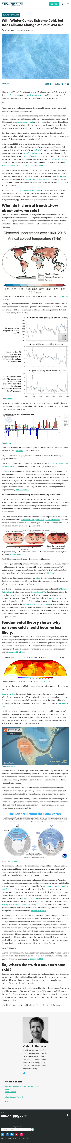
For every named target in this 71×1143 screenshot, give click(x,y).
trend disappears (30, 898)
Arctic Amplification (15, 652)
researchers (11, 694)
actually (5, 904)
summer (56, 598)
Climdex (9, 398)
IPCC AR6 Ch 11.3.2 (22, 490)
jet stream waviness (22, 904)
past (50, 598)
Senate (7, 1089)
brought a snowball (25, 122)
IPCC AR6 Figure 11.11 (17, 554)
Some (4, 694)
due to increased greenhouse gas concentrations (40, 519)
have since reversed (38, 910)
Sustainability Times (29, 156)
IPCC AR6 (62, 176)
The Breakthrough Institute (34, 95)
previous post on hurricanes (29, 190)
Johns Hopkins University (14, 1097)
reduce (11, 904)
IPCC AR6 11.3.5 (50, 573)
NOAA (8, 443)
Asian (7, 1094)
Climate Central (36, 592)
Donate (54, 4)
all (64, 162)
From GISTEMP (45, 681)
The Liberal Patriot (13, 95)
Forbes (36, 150)
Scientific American (30, 153)
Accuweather (11, 766)
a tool (38, 578)
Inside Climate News (56, 159)
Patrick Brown (34, 1046)
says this (19, 450)
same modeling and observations (36, 604)
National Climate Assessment (37, 179)
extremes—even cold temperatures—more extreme (22, 165)
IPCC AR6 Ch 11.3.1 (36, 959)
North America (10, 1092)
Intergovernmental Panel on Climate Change (22, 1086)
